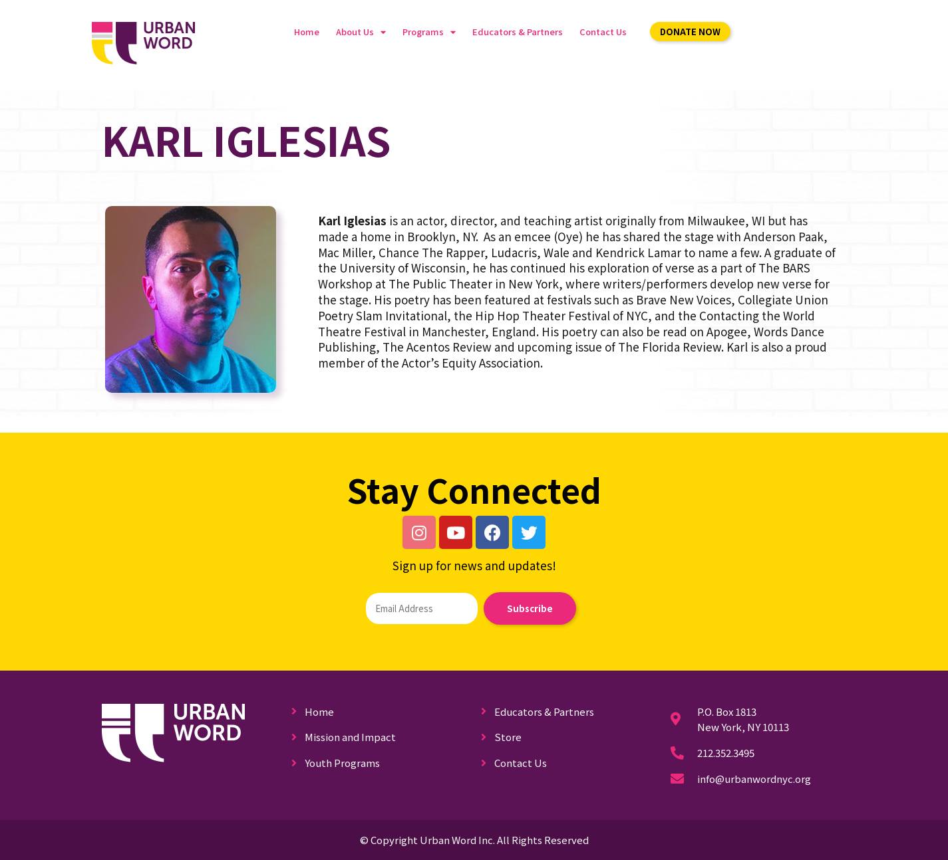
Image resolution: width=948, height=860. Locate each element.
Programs (429, 32)
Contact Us (603, 31)
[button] (690, 31)
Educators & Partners (517, 31)
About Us (361, 32)
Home (306, 31)
